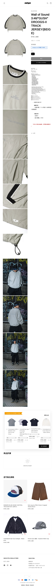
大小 (32, 51)
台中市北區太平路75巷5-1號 (35, 567)
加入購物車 (44, 446)
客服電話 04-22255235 (34, 563)
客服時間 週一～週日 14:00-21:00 (37, 565)
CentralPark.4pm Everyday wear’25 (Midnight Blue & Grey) (23, 432)
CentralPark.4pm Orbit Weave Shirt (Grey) (34, 430)
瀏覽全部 (46, 415)
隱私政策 (27, 585)
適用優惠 (33, 44)
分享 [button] (33, 133)
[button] (4, 3)
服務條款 (23, 585)
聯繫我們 (31, 561)
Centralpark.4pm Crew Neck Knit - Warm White (46, 431)
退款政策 (32, 585)
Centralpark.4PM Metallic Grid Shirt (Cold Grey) (11, 432)
